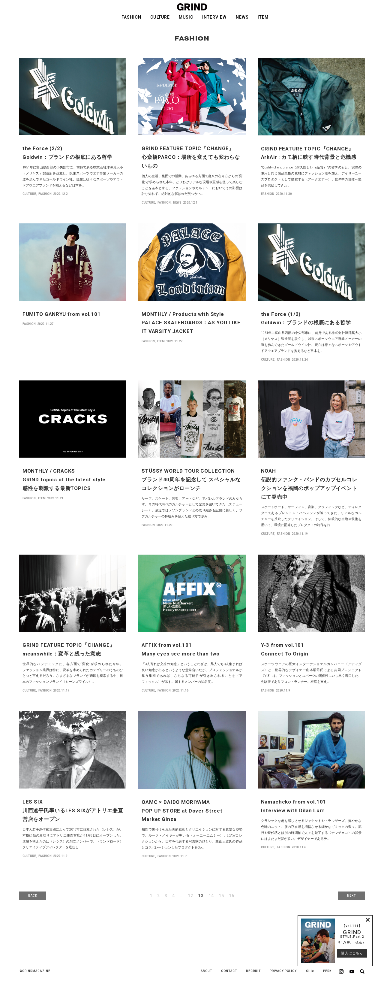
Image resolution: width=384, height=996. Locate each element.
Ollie (310, 971)
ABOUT (206, 971)
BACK (32, 895)
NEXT (351, 895)
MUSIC (186, 17)
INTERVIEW (214, 17)
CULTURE (160, 17)
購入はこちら (352, 953)
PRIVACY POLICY (283, 971)
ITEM (263, 17)
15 (221, 895)
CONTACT (229, 971)
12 (190, 895)
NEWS (242, 17)
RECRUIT (253, 971)
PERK (327, 971)
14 (211, 895)
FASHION (131, 17)
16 (231, 895)
